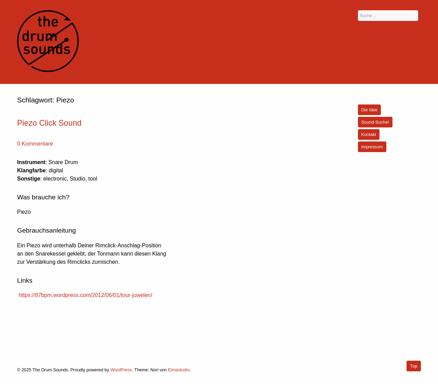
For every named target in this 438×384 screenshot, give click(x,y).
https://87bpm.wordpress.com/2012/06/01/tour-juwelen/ (85, 295)
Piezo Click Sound (49, 123)
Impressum (372, 146)
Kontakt (368, 134)
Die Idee (369, 109)
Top (413, 366)
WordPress (121, 369)
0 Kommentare (35, 144)
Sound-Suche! (375, 122)
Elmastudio (179, 369)
